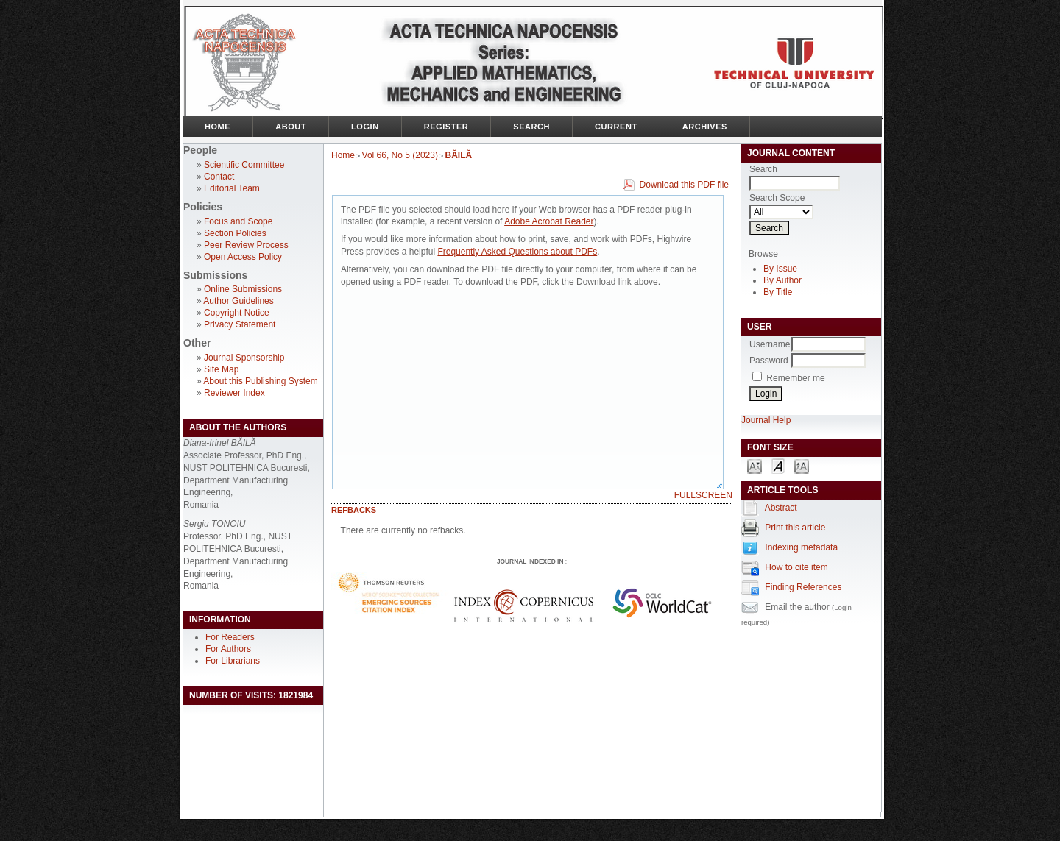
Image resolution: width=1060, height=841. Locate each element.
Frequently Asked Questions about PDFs (517, 251)
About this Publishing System (260, 381)
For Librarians (232, 661)
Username (769, 344)
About (290, 126)
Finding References (803, 587)
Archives (704, 126)
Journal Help (766, 420)
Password (768, 360)
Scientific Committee (244, 165)
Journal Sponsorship (244, 357)
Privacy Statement (239, 324)
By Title (777, 292)
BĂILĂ (459, 155)
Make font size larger (801, 465)
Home (217, 126)
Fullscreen (703, 495)
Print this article (795, 527)
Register (446, 126)
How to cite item (796, 567)
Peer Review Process (246, 245)
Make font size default (778, 465)
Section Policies (235, 233)
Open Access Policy (243, 257)
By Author (782, 280)
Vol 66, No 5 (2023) (400, 155)
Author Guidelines (238, 301)
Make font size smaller (754, 465)
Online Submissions (243, 289)
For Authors (228, 649)
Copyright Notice (236, 313)
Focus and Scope (238, 221)
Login (365, 126)
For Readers (230, 637)
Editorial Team (232, 188)
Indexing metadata (801, 547)
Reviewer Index (234, 393)
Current (616, 126)
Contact (219, 176)
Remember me (795, 378)
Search (531, 126)
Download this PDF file (684, 185)
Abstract (781, 508)
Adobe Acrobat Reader (548, 221)
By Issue (780, 268)
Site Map (221, 369)
